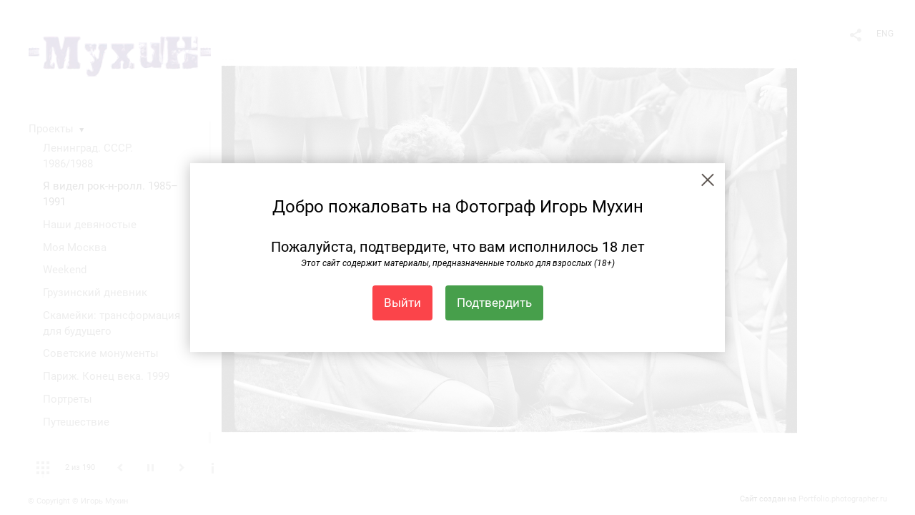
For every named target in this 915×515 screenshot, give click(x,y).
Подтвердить (494, 302)
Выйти (402, 302)
